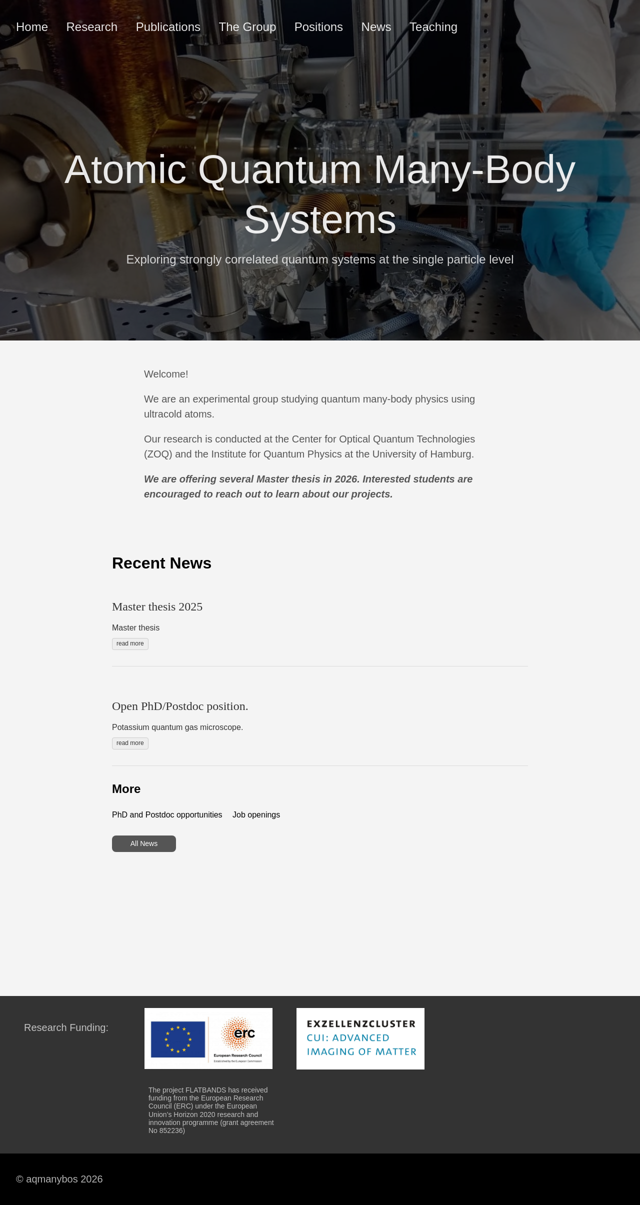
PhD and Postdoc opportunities (167, 814)
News (377, 27)
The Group (247, 27)
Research (92, 27)
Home (32, 27)
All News (144, 844)
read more (130, 643)
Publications (168, 27)
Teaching (434, 27)
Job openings (256, 814)
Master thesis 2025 (157, 606)
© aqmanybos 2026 (59, 1179)
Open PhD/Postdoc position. (180, 706)
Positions (318, 27)
